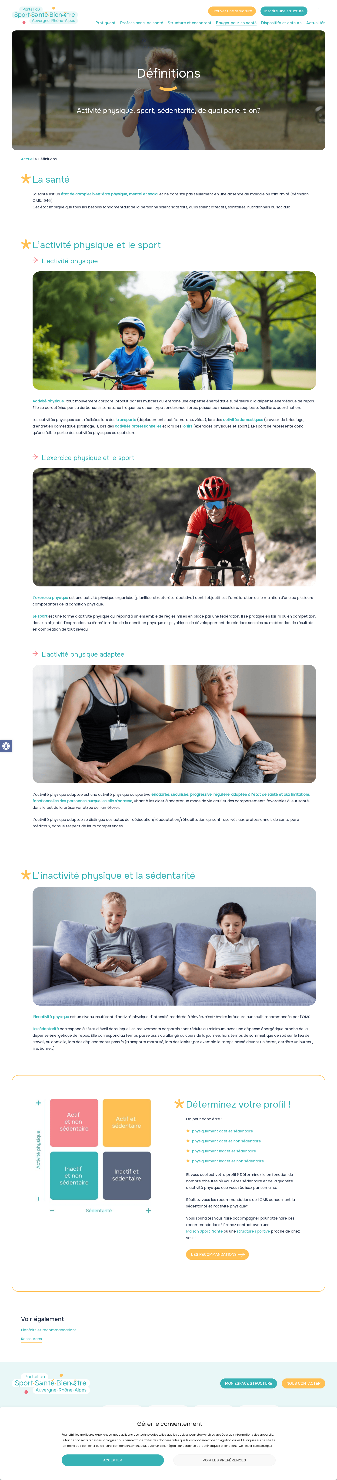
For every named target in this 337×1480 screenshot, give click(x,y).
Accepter (112, 1460)
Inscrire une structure (284, 11)
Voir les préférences (224, 1460)
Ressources (31, 1339)
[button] (6, 746)
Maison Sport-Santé (204, 1231)
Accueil (27, 159)
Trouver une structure (232, 11)
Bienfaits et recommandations (49, 1330)
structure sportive (253, 1231)
